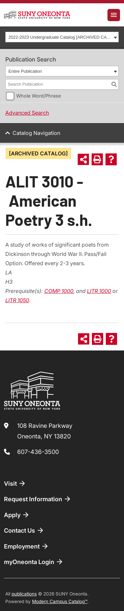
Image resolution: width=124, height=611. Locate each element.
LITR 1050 (17, 300)
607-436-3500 (38, 451)
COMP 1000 (58, 291)
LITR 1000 (99, 291)
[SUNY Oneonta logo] (37, 15)
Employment (26, 546)
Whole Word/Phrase (38, 96)
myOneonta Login (33, 562)
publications (24, 593)
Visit (15, 483)
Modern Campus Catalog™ (59, 601)
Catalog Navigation (36, 133)
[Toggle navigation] (113, 15)
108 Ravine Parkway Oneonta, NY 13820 (44, 431)
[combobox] (62, 37)
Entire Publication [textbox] (25, 71)
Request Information (37, 499)
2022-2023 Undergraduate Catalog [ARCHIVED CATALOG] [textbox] (60, 37)
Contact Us (24, 530)
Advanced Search (27, 112)
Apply (17, 515)
